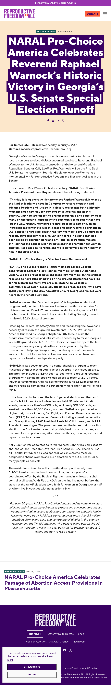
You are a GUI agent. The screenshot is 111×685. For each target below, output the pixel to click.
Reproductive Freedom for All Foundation (78, 668)
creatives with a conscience (92, 677)
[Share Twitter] (63, 120)
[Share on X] (70, 650)
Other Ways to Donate (61, 634)
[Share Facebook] (48, 120)
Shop (81, 634)
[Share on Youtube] (64, 650)
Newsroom (79, 641)
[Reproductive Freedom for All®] (19, 13)
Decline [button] (32, 674)
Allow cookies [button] (32, 667)
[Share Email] (53, 120)
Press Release (14, 571)
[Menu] (105, 13)
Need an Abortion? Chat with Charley (47, 641)
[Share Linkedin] (58, 120)
